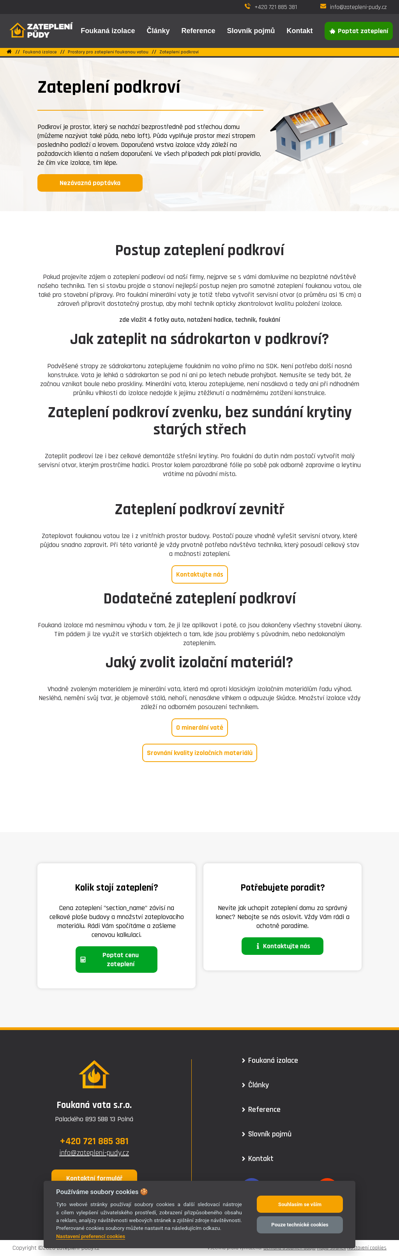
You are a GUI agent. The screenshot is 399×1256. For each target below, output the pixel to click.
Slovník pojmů (251, 31)
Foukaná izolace (40, 52)
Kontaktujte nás (199, 574)
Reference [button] (198, 31)
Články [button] (158, 31)
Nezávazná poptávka (90, 182)
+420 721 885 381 (271, 7)
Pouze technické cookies (299, 1225)
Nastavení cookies (367, 1248)
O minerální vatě (199, 727)
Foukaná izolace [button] (108, 31)
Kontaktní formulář (94, 1178)
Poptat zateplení (358, 30)
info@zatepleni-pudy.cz (353, 7)
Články (255, 1085)
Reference (261, 1109)
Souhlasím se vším (299, 1204)
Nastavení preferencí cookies (90, 1236)
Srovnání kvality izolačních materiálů (199, 752)
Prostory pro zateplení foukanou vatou (108, 52)
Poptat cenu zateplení (109, 959)
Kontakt (300, 31)
